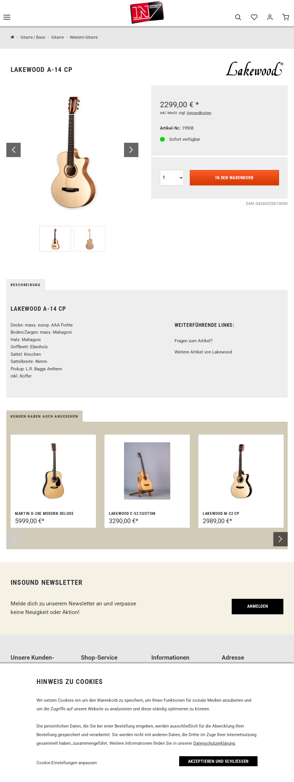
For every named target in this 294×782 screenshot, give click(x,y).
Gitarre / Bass (32, 37)
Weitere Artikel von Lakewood (203, 352)
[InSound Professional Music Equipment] (12, 37)
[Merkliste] (254, 18)
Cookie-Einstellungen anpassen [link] (66, 762)
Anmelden (257, 606)
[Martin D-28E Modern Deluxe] (53, 471)
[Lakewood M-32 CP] (241, 471)
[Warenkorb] (285, 18)
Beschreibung (26, 285)
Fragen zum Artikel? (193, 340)
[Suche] (238, 18)
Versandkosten (199, 113)
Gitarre (57, 37)
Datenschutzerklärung (214, 743)
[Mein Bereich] (270, 18)
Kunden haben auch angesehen (44, 416)
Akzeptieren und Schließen (218, 761)
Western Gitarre (84, 37)
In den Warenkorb (234, 177)
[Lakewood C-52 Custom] (147, 471)
